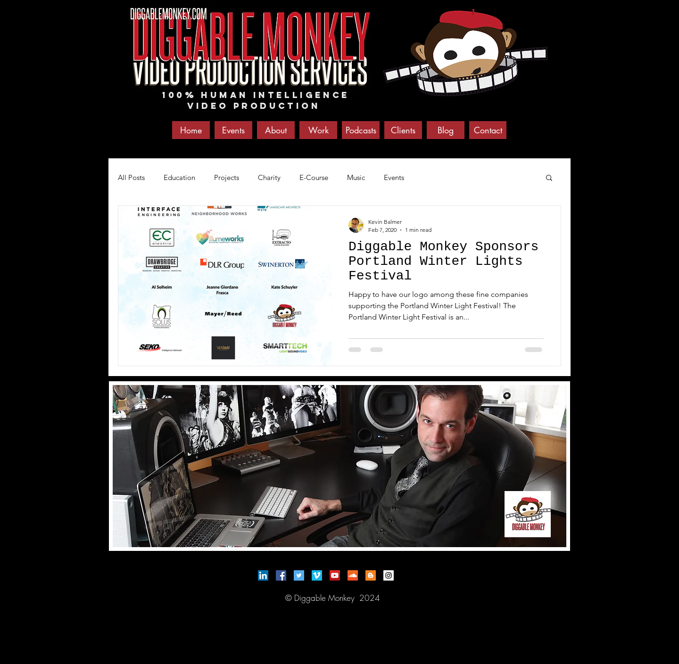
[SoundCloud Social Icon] (353, 575)
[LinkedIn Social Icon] (263, 575)
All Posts (131, 177)
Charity (269, 177)
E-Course (313, 177)
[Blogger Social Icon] (370, 575)
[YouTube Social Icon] (335, 575)
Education (179, 177)
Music (356, 177)
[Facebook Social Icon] (281, 575)
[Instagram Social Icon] (388, 575)
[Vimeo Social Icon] (317, 575)
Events (394, 177)
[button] (549, 178)
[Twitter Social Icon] (299, 575)
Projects (226, 177)
